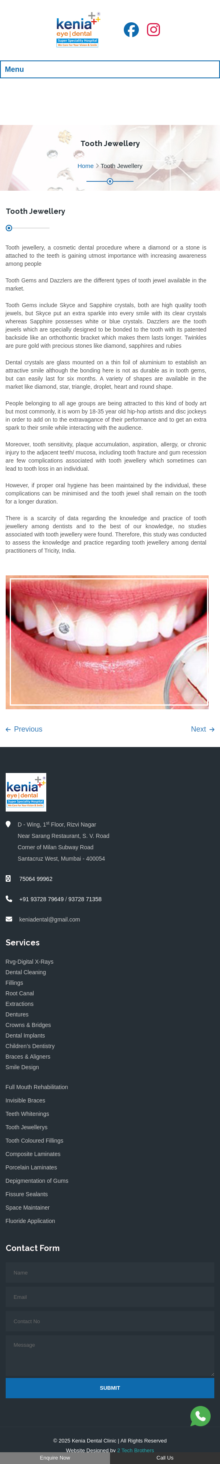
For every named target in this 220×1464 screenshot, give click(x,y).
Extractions (20, 1004)
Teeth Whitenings (27, 1114)
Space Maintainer (28, 1207)
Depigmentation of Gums (37, 1181)
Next (202, 729)
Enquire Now (55, 1458)
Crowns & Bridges (28, 1025)
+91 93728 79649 (41, 899)
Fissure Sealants (27, 1194)
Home (86, 165)
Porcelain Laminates (31, 1167)
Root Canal (20, 993)
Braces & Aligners (28, 1056)
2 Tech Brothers (135, 1450)
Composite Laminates (33, 1154)
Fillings (15, 983)
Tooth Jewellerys (27, 1127)
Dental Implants (25, 1035)
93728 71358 (85, 899)
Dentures (17, 1014)
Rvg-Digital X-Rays (30, 961)
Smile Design (22, 1067)
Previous (24, 729)
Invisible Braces (25, 1100)
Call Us (165, 1458)
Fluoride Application (30, 1221)
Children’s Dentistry (30, 1046)
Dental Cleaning (26, 972)
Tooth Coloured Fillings (34, 1140)
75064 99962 (35, 879)
